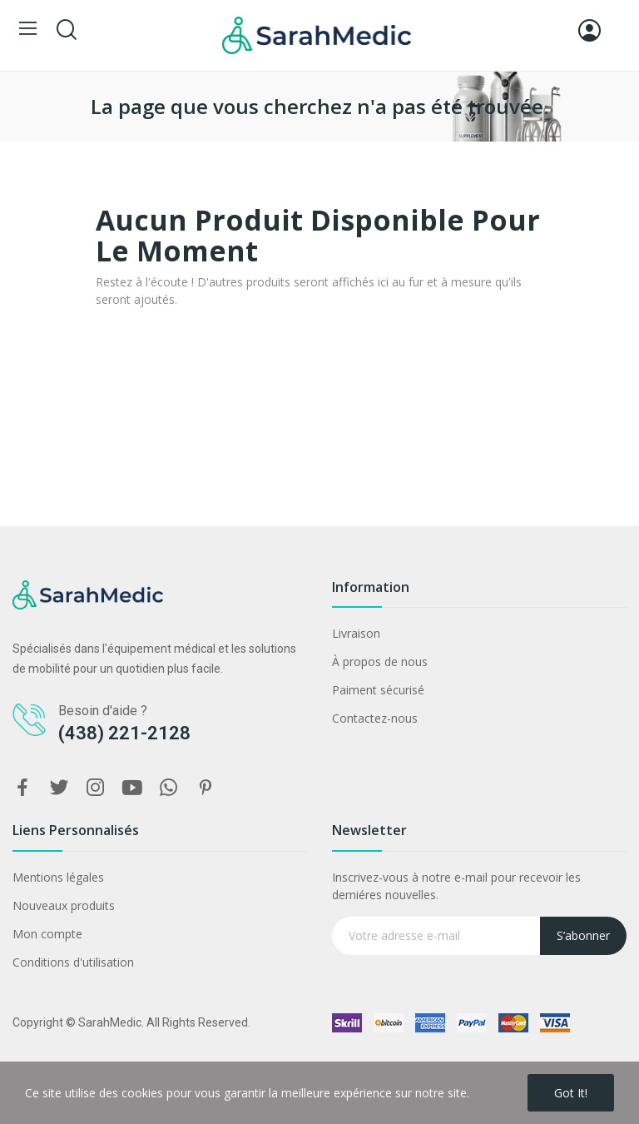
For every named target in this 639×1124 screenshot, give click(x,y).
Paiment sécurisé (378, 690)
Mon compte (47, 934)
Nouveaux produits (63, 905)
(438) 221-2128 (124, 733)
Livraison (356, 633)
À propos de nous (380, 661)
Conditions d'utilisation (73, 962)
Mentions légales (58, 877)
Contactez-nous (375, 718)
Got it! (570, 1093)
